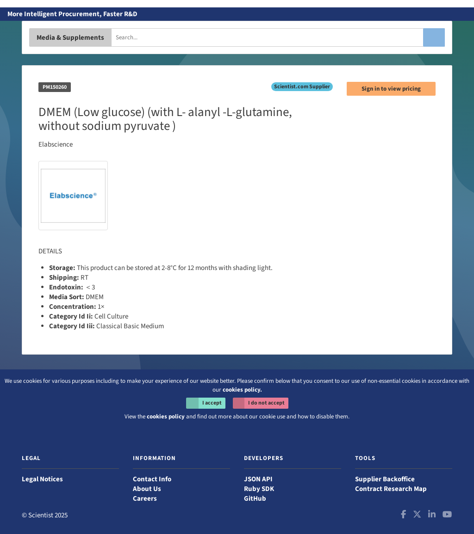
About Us (147, 489)
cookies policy (166, 416)
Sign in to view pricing (391, 89)
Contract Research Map (391, 489)
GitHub (255, 498)
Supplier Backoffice (385, 479)
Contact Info (152, 479)
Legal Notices (42, 479)
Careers (145, 498)
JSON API (258, 479)
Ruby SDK (259, 489)
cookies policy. (242, 390)
